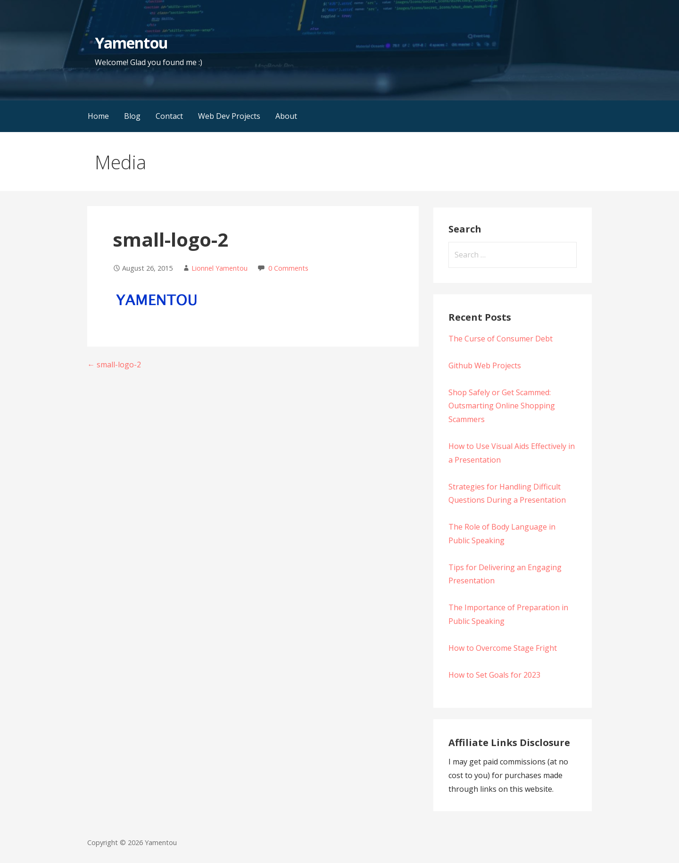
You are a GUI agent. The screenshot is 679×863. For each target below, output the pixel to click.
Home (98, 116)
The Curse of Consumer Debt (500, 338)
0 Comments (288, 268)
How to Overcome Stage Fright (502, 648)
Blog (132, 116)
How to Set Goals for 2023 (494, 675)
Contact (169, 116)
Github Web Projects (484, 365)
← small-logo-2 (114, 364)
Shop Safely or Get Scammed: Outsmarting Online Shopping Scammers (501, 406)
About (286, 116)
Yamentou (131, 43)
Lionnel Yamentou (219, 268)
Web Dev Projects (229, 116)
